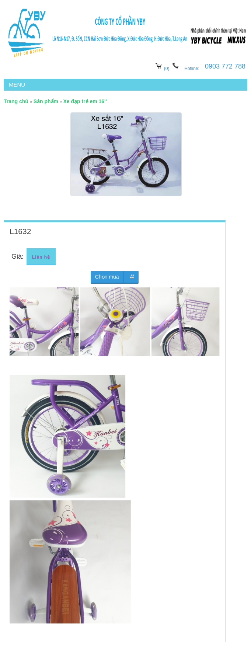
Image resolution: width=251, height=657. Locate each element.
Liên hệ (41, 257)
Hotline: (192, 68)
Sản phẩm (46, 101)
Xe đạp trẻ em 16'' (85, 101)
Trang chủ (16, 101)
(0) (167, 68)
